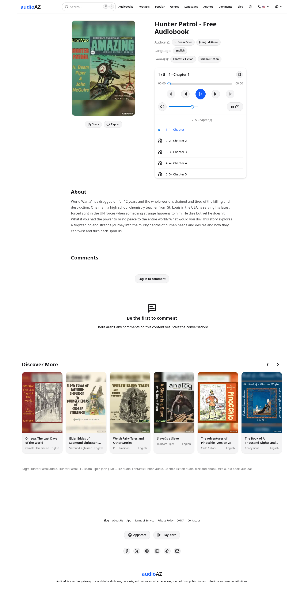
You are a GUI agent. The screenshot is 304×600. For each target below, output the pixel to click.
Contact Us (194, 520)
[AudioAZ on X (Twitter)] (136, 551)
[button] (263, 6)
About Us (117, 520)
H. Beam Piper (183, 42)
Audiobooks (125, 6)
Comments (225, 6)
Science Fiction (210, 59)
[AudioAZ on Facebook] (126, 551)
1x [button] (235, 107)
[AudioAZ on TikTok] (167, 551)
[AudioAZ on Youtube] (157, 551)
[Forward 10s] (216, 94)
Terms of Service (144, 520)
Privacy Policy (165, 520)
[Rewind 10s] (185, 94)
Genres (174, 6)
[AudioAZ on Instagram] (147, 551)
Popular (160, 6)
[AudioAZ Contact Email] (177, 551)
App (128, 520)
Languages (191, 6)
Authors (208, 6)
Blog (240, 6)
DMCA (180, 520)
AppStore (137, 535)
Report (112, 124)
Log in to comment (152, 279)
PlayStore (166, 535)
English (180, 50)
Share (93, 124)
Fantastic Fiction (183, 59)
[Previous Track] (171, 94)
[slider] (169, 83)
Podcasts (144, 6)
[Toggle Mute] (162, 106)
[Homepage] (31, 7)
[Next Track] (230, 94)
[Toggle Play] (200, 94)
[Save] (239, 74)
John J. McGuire (208, 42)
